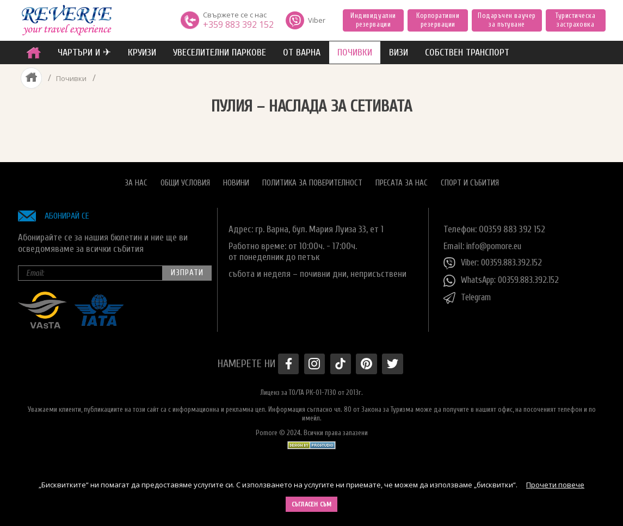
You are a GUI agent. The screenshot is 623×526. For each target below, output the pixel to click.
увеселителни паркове (219, 52)
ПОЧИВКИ (354, 52)
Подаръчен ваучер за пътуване (506, 19)
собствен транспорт (467, 52)
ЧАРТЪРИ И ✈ (84, 52)
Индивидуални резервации (373, 19)
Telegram (469, 295)
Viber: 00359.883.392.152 (495, 261)
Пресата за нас (401, 179)
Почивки (71, 78)
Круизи (142, 52)
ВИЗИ (398, 52)
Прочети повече (555, 485)
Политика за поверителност (312, 179)
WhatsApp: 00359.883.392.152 (504, 278)
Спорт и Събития (470, 179)
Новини (236, 179)
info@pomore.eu (496, 243)
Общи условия (185, 179)
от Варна (301, 52)
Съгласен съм (312, 504)
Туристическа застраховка (575, 19)
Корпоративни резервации (437, 19)
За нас (136, 179)
